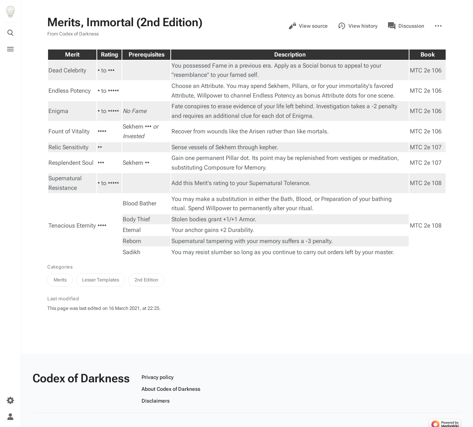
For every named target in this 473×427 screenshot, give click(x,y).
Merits (60, 280)
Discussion (406, 26)
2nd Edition (146, 280)
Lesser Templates (100, 280)
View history (358, 26)
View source (308, 26)
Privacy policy (158, 377)
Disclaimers (156, 401)
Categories (60, 267)
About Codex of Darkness (171, 389)
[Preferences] (10, 400)
